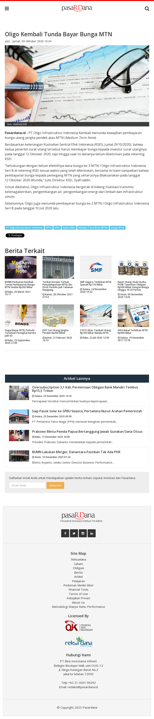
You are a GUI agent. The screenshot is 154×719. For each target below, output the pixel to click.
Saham (78, 564)
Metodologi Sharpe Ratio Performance (78, 607)
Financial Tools (78, 589)
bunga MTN (117, 227)
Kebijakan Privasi (78, 598)
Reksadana (78, 559)
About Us (78, 602)
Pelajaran (78, 581)
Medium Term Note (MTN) (93, 227)
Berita (78, 572)
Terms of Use (78, 594)
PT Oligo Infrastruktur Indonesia (24, 227)
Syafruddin (69, 227)
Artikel (78, 577)
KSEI (57, 227)
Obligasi (78, 568)
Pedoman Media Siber (78, 585)
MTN (49, 227)
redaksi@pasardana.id (83, 687)
